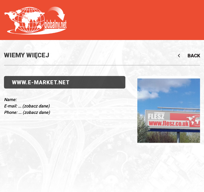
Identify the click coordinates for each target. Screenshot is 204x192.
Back (192, 55)
